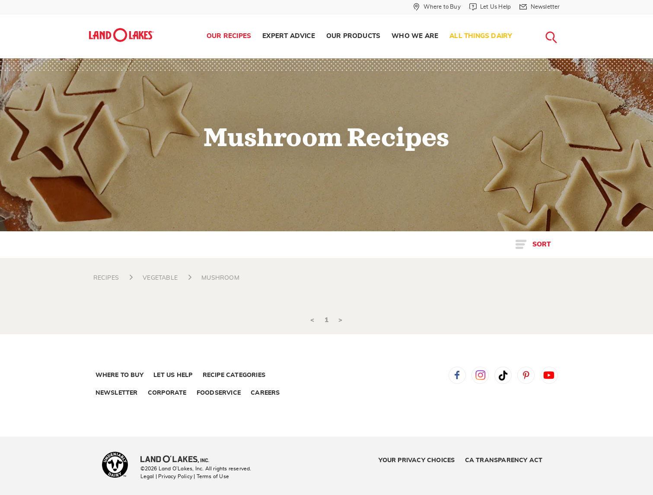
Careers (265, 393)
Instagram (480, 375)
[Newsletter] (539, 7)
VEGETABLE (160, 278)
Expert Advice (288, 36)
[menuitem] (229, 36)
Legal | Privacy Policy (166, 476)
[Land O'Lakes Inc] (178, 460)
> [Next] (340, 320)
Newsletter (117, 393)
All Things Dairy (480, 36)
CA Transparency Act (504, 460)
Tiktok (503, 375)
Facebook (457, 375)
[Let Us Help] (490, 7)
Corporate (167, 393)
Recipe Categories (234, 375)
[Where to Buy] (436, 7)
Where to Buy (119, 375)
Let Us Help (172, 375)
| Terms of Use (211, 476)
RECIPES (106, 278)
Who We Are (415, 36)
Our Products (353, 36)
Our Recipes (229, 36)
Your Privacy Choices (417, 460)
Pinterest (526, 375)
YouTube (549, 375)
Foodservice (219, 393)
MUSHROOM (220, 278)
